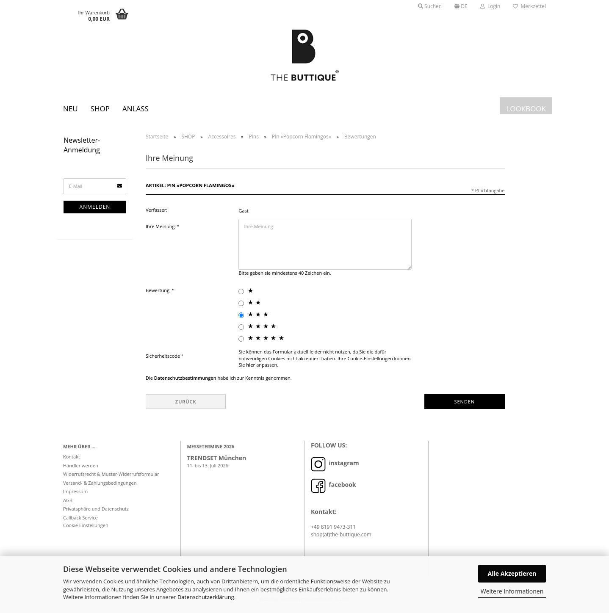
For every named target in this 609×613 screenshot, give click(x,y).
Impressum (75, 494)
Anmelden (95, 209)
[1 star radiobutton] (241, 294)
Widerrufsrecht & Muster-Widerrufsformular (111, 476)
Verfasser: (156, 212)
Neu (70, 108)
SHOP (100, 108)
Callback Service (80, 520)
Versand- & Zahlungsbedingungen (100, 485)
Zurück (186, 403)
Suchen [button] (430, 6)
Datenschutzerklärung (205, 597)
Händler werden (80, 468)
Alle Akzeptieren (512, 573)
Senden (464, 403)
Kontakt (71, 459)
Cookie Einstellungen (85, 528)
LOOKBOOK (526, 108)
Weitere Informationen (512, 591)
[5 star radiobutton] (241, 341)
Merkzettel (529, 6)
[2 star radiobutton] (241, 306)
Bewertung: (159, 293)
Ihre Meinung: (161, 229)
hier (250, 367)
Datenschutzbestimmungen (185, 380)
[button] (461, 6)
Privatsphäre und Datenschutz (96, 511)
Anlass (135, 108)
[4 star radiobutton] (241, 329)
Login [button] (490, 6)
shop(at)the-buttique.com (341, 537)
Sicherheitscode (163, 358)
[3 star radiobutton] (241, 317)
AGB (67, 503)
